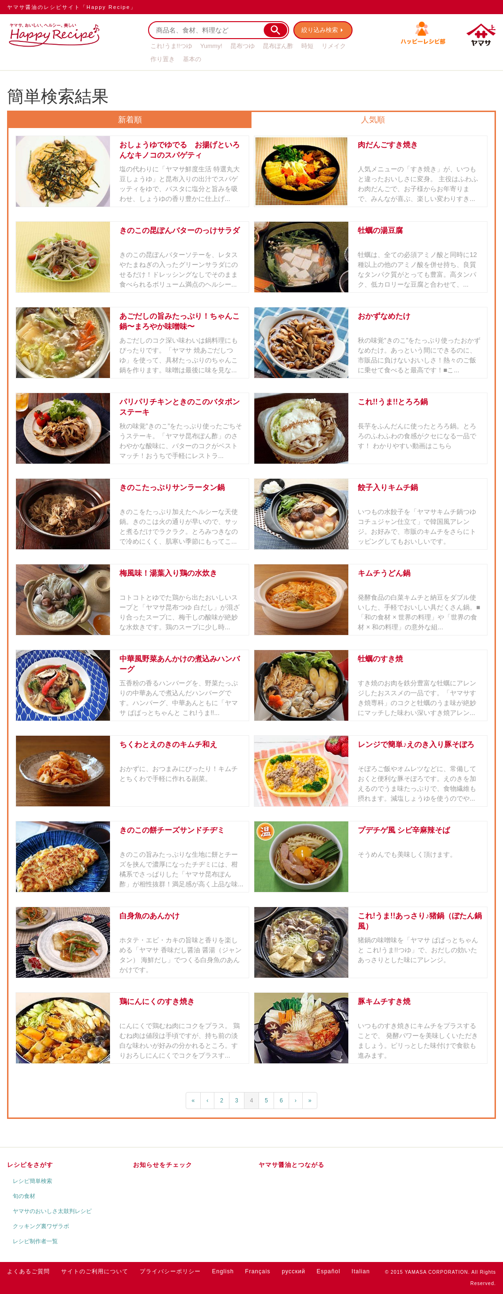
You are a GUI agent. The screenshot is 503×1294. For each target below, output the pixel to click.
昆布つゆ (242, 45)
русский (293, 1271)
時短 (307, 45)
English (223, 1271)
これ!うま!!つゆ (171, 45)
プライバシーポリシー (170, 1271)
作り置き (162, 59)
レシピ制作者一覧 (35, 1241)
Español (328, 1271)
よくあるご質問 (28, 1271)
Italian (361, 1271)
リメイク (334, 45)
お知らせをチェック (162, 1164)
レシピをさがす (30, 1164)
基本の (192, 59)
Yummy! (211, 45)
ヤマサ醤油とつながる (291, 1164)
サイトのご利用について (94, 1271)
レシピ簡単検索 (32, 1181)
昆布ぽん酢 (278, 45)
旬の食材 (24, 1196)
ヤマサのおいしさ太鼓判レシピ (52, 1211)
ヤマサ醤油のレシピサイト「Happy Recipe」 (71, 7)
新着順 (130, 119)
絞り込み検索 (320, 29)
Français (257, 1271)
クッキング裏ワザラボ (41, 1226)
